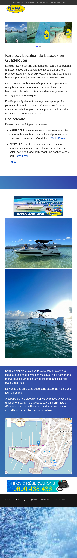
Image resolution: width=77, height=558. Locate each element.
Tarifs (12, 162)
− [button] (9, 425)
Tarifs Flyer (21, 155)
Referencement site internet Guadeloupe (52, 500)
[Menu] (70, 9)
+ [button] (9, 421)
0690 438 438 (18, 2)
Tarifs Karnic (58, 138)
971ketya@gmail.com (34, 2)
